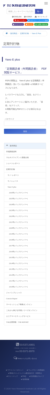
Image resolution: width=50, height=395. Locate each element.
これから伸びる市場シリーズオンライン (21, 310)
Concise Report (11, 299)
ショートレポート (13, 163)
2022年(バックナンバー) (18, 216)
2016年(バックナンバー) (18, 252)
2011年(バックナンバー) (18, 281)
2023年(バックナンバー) (18, 210)
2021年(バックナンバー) (18, 222)
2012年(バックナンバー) (18, 275)
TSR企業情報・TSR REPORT (17, 322)
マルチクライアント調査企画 (17, 157)
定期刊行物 (10, 169)
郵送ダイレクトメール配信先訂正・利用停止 (25, 373)
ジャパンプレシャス (14, 293)
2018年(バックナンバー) (18, 240)
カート (29, 24)
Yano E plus (12, 187)
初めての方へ (20, 20)
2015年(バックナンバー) (18, 257)
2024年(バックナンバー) (18, 204)
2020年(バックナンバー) (18, 228)
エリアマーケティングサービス (18, 316)
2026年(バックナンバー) (18, 193)
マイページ (18, 24)
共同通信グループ (36, 376)
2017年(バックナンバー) (18, 246)
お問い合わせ (41, 24)
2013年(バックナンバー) (18, 269)
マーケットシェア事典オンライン (19, 304)
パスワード (9, 119)
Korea (28, 17)
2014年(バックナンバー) (18, 263)
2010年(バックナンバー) (18, 287)
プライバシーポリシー (14, 370)
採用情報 (25, 379)
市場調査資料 (11, 152)
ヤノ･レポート (13, 175)
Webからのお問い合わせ (25, 359)
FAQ (23, 376)
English (16, 17)
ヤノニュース (13, 181)
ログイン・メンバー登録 (38, 20)
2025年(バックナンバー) (18, 199)
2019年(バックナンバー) (18, 234)
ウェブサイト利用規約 (36, 370)
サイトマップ (41, 17)
